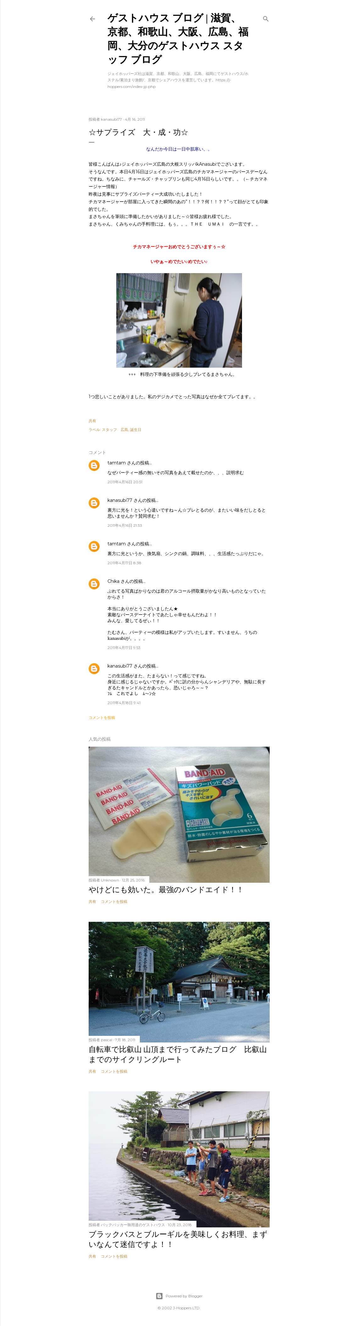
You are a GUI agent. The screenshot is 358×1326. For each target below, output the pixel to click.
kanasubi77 (119, 500)
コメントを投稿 (102, 717)
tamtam (116, 463)
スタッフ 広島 (115, 429)
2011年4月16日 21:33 (124, 525)
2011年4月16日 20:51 (124, 481)
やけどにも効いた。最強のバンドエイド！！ (166, 889)
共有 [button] (92, 420)
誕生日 (135, 429)
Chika (113, 581)
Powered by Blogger (179, 1296)
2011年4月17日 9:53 (123, 647)
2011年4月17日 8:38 (124, 562)
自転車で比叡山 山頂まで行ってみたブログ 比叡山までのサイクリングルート (178, 1054)
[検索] (266, 17)
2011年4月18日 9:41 (123, 702)
